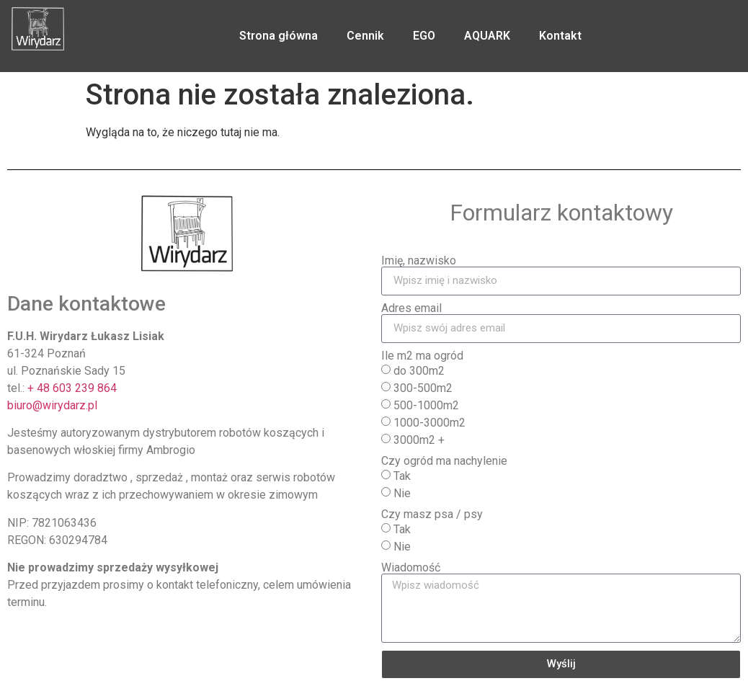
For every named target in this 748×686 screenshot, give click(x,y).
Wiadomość (410, 568)
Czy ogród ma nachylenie (444, 461)
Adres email (411, 308)
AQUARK (487, 36)
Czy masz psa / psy (432, 514)
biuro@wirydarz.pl (52, 405)
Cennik (365, 36)
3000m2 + (419, 439)
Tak (402, 475)
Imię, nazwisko (418, 261)
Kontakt (560, 36)
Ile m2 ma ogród (422, 356)
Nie (402, 492)
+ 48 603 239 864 (72, 388)
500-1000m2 (426, 404)
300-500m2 (423, 387)
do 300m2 (419, 370)
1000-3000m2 (429, 422)
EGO (424, 36)
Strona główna (278, 36)
